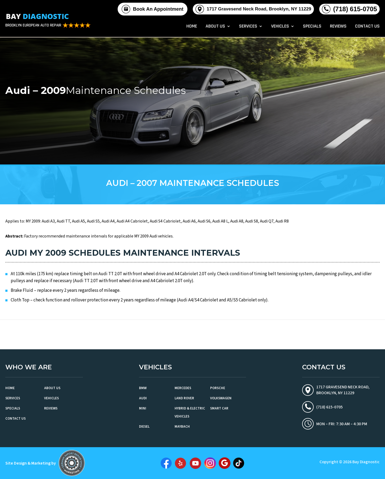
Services (248, 26)
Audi (143, 398)
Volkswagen (221, 398)
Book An (158, 9)
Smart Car (219, 408)
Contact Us (367, 26)
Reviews (338, 26)
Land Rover (184, 398)
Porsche (217, 388)
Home (191, 26)
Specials (312, 26)
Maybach (182, 426)
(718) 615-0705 (355, 9)
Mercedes (183, 388)
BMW (143, 388)
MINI (142, 408)
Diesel (144, 426)
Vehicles (280, 26)
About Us (215, 26)
